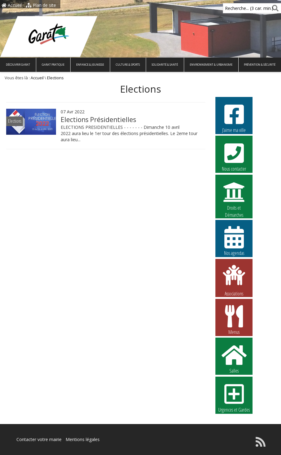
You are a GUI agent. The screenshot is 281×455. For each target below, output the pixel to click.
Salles (234, 358)
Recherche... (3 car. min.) (238, 8)
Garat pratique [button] (53, 65)
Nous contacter (234, 156)
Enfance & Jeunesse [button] (90, 65)
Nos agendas (234, 240)
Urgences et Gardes (234, 397)
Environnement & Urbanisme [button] (211, 65)
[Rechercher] (274, 8)
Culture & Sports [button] (128, 65)
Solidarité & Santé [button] (165, 65)
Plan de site (41, 5)
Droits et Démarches (234, 196)
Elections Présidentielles (98, 119)
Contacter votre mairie (39, 439)
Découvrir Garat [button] (18, 65)
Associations (234, 280)
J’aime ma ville (234, 117)
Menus (234, 319)
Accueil (12, 5)
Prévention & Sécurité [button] (259, 65)
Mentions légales (83, 439)
